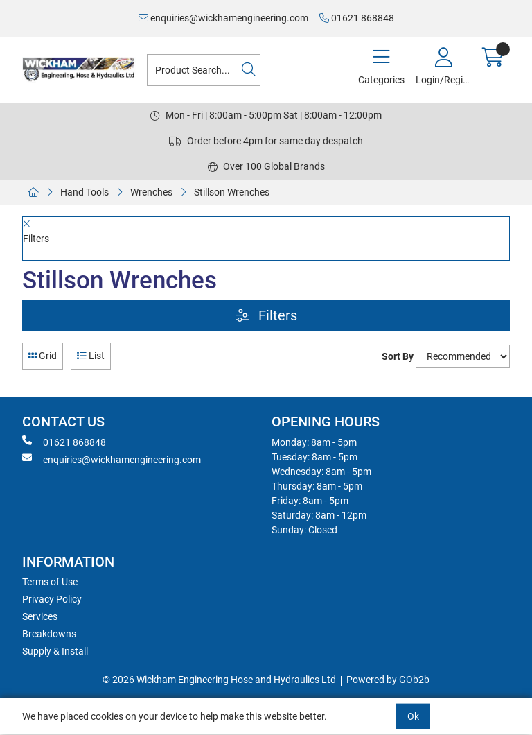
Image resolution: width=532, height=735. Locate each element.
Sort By (398, 356)
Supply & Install (55, 651)
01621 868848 (356, 18)
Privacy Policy (52, 599)
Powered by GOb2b (387, 679)
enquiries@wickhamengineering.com (223, 18)
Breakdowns (49, 633)
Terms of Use (50, 581)
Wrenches (151, 192)
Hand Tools (84, 192)
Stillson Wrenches (231, 192)
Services (39, 616)
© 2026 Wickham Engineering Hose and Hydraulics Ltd (219, 679)
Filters (266, 316)
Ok (413, 716)
